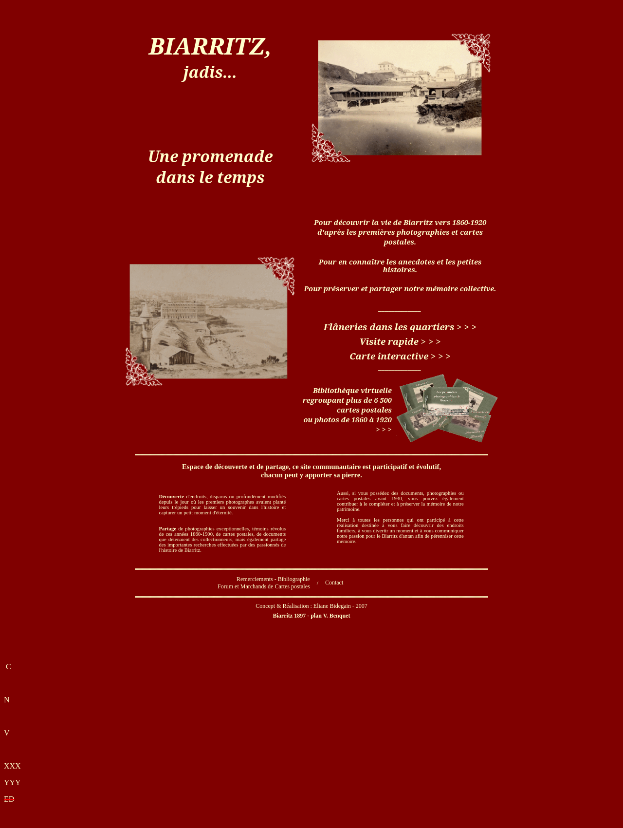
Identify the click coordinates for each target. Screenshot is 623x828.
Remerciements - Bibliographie (273, 579)
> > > (466, 326)
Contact (334, 582)
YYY (12, 782)
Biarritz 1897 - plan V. (311, 615)
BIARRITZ (210, 45)
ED (9, 799)
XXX (12, 766)
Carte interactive (388, 356)
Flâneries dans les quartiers (389, 326)
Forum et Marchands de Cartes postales (264, 586)
